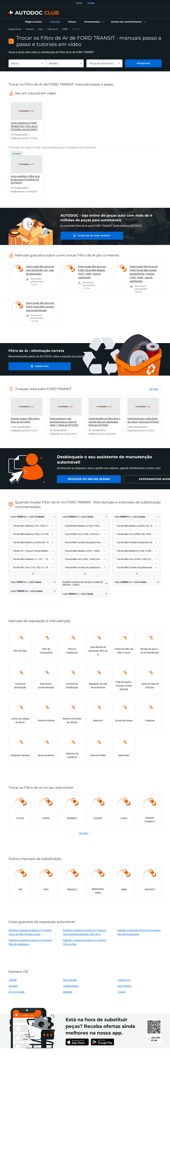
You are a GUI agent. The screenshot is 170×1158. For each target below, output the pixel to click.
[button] (94, 22)
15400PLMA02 (71, 986)
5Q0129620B (70, 980)
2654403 (13, 986)
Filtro (40, 29)
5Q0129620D (124, 986)
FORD (65, 29)
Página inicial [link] (14, 29)
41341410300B (16, 992)
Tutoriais (30, 29)
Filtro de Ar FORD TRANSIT (83, 235)
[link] (33, 22)
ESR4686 (67, 992)
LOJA (79, 3)
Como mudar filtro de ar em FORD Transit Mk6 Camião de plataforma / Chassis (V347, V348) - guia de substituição (144, 274)
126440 (121, 992)
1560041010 (124, 980)
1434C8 (12, 980)
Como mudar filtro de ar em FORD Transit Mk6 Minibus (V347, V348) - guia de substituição (92, 272)
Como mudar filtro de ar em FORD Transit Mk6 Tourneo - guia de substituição (40, 306)
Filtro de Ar (52, 29)
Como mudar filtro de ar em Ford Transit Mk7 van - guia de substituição (40, 270)
